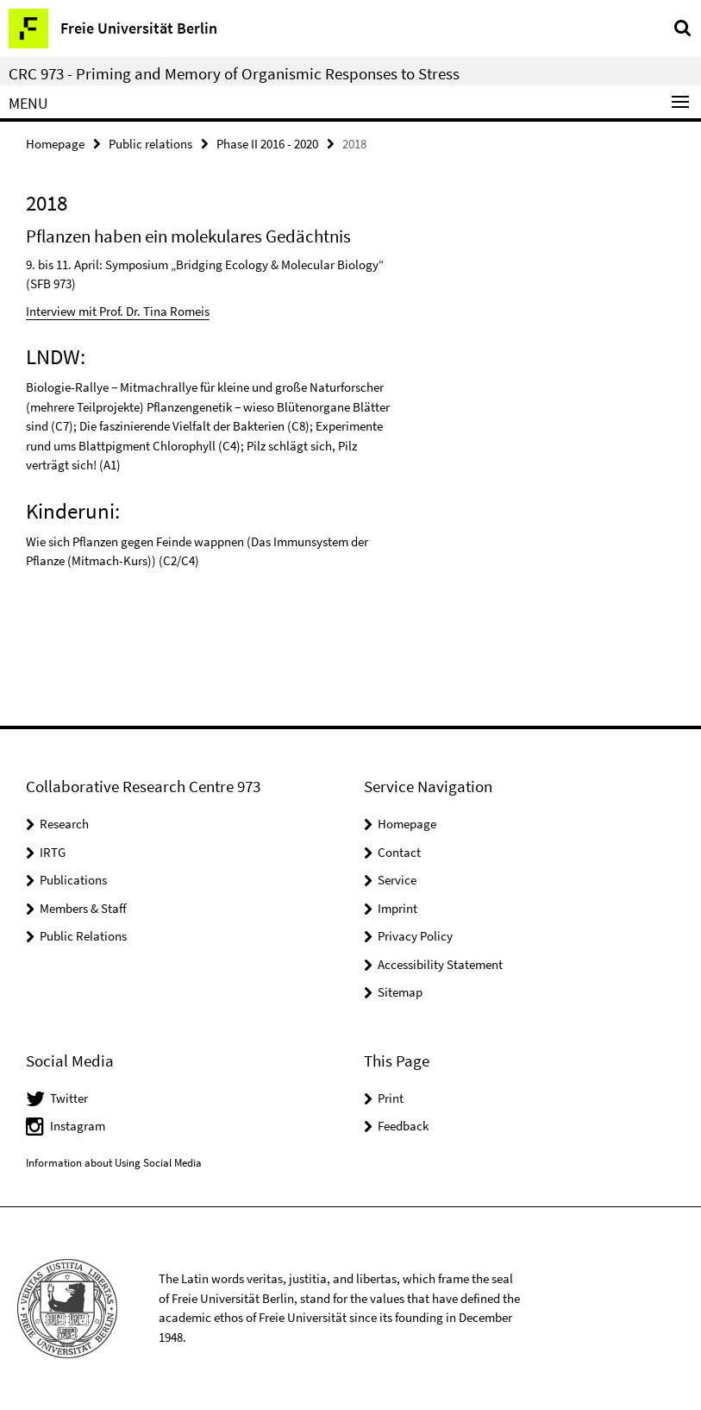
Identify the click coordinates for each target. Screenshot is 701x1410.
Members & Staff (83, 908)
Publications (73, 880)
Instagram (77, 1125)
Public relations (150, 143)
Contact (399, 852)
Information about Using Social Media (114, 1162)
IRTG (53, 852)
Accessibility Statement (440, 964)
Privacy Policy (415, 936)
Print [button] (391, 1098)
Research (64, 823)
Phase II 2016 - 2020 (267, 143)
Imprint (397, 908)
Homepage (55, 143)
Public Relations (83, 936)
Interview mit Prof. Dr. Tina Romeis (118, 311)
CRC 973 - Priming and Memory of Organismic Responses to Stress (234, 73)
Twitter (69, 1098)
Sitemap (400, 992)
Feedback (403, 1125)
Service (397, 880)
